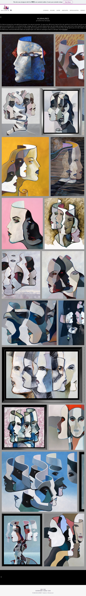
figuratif (64, 29)
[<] (1, 17)
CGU (41, 589)
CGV (45, 589)
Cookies (45, 590)
